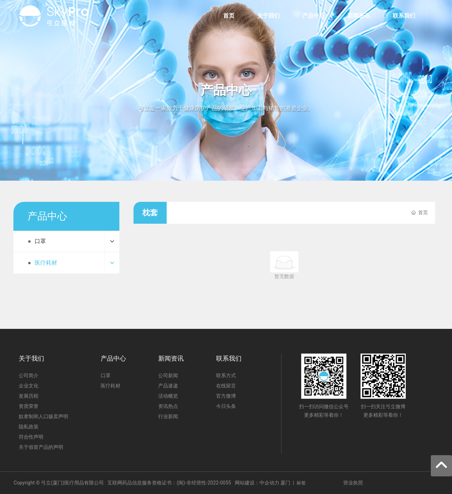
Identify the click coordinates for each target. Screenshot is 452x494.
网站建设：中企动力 (257, 483)
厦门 (285, 483)
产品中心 (226, 90)
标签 (301, 483)
